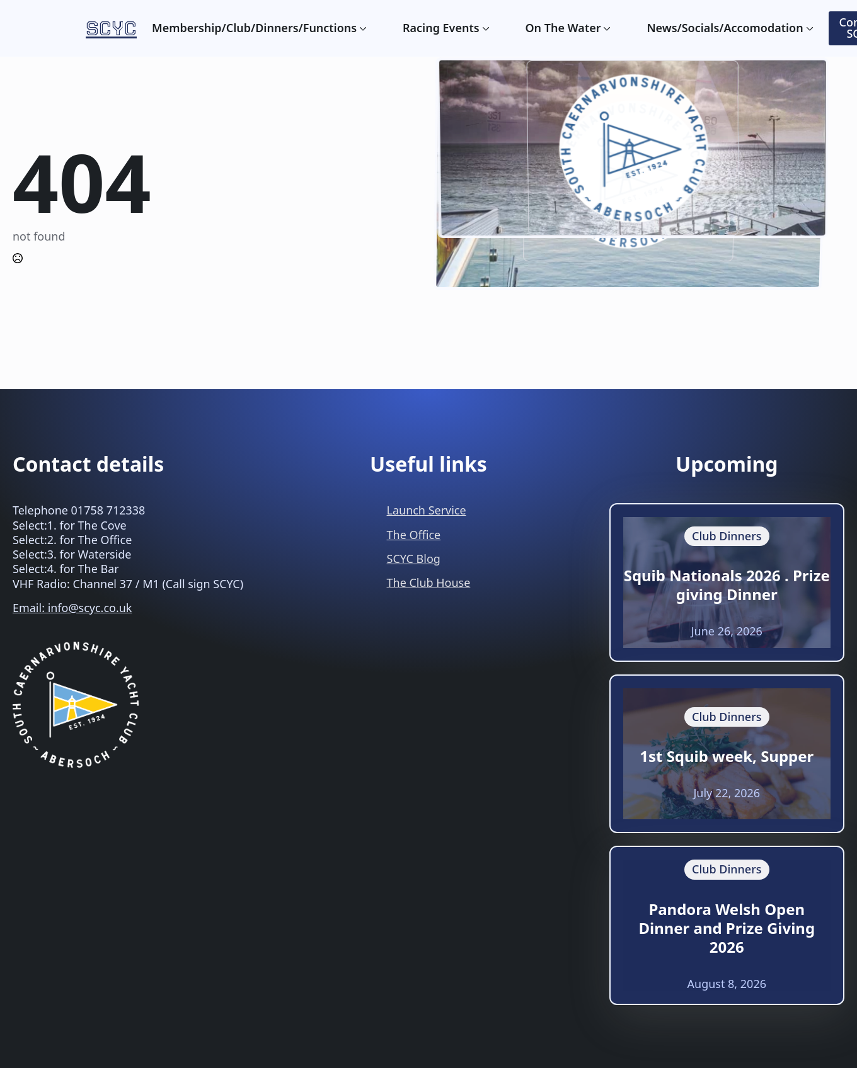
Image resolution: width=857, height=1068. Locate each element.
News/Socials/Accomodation (725, 28)
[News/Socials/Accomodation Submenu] (808, 28)
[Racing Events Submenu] (485, 28)
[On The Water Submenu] (606, 28)
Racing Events (441, 28)
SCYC (111, 28)
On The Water (563, 28)
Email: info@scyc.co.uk (72, 607)
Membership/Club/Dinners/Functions (254, 28)
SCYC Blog (413, 558)
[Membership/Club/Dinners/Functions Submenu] (362, 28)
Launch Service (426, 510)
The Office (414, 534)
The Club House (429, 582)
